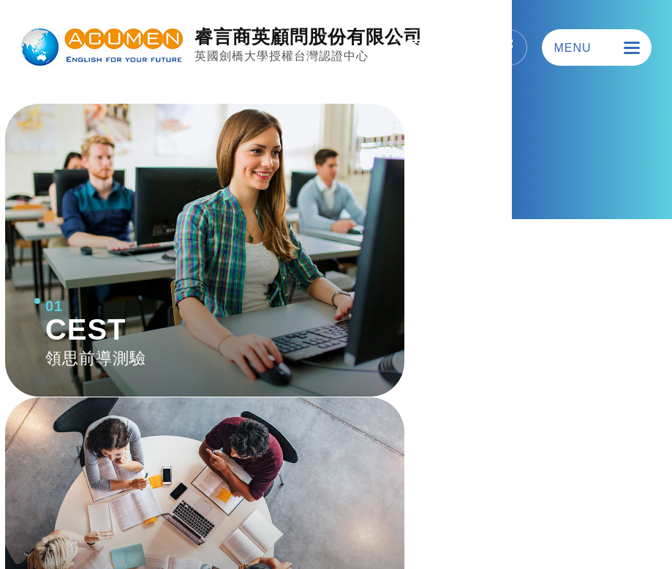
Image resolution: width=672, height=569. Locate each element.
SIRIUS (614, 522)
